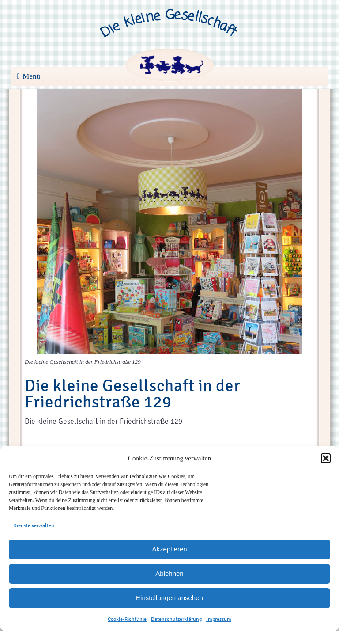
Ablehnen (169, 573)
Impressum (218, 619)
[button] (325, 458)
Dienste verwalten (33, 525)
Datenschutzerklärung (176, 619)
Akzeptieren (169, 549)
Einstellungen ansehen (169, 597)
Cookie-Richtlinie (127, 619)
